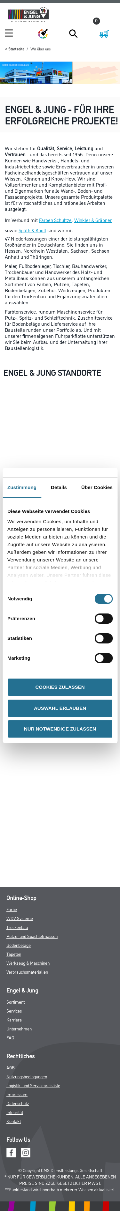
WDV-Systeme (19, 918)
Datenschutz (17, 1103)
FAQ (10, 1037)
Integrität (14, 1112)
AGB (10, 1067)
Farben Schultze (55, 220)
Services (14, 1010)
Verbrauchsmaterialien (27, 972)
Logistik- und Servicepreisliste (33, 1085)
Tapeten (13, 954)
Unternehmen (19, 1028)
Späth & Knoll (32, 230)
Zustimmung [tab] (21, 487)
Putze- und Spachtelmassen (32, 936)
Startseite (16, 48)
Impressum (17, 1094)
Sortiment (15, 1002)
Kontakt (13, 1121)
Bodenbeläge (18, 945)
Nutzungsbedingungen (26, 1076)
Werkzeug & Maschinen (28, 963)
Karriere (14, 1019)
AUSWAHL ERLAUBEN (60, 708)
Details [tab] (59, 487)
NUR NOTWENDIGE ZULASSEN (60, 729)
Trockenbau (17, 927)
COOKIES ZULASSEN (59, 687)
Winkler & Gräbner (93, 220)
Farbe (11, 909)
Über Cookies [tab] (97, 487)
